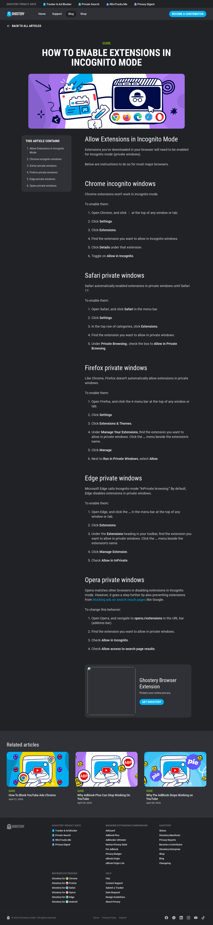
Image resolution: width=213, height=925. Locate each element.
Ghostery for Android (64, 901)
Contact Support (114, 883)
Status (162, 830)
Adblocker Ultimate (116, 840)
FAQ (108, 878)
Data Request (113, 892)
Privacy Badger (114, 854)
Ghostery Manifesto (169, 835)
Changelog (165, 863)
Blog (71, 13)
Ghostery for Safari (63, 887)
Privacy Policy (109, 917)
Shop (83, 13)
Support (57, 13)
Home (42, 13)
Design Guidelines (115, 897)
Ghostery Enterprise (169, 849)
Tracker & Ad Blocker (57, 4)
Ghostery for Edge (63, 897)
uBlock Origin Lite (115, 863)
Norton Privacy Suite (116, 844)
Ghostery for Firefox (64, 883)
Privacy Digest (144, 4)
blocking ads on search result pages (119, 600)
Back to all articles (24, 26)
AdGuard (110, 830)
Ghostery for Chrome (64, 878)
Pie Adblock (112, 849)
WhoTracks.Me (116, 4)
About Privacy (113, 901)
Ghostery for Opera (64, 892)
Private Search (88, 4)
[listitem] (38, 779)
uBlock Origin (113, 858)
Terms (96, 917)
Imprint (122, 917)
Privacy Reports (167, 840)
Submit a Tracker (115, 887)
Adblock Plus (112, 835)
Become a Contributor (188, 14)
